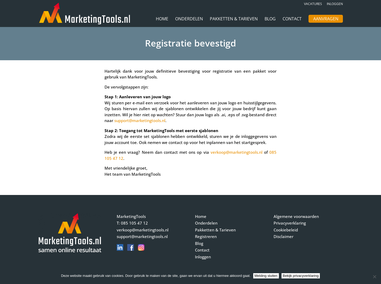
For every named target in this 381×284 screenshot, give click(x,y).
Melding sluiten (266, 276)
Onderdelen (189, 19)
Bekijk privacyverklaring (301, 276)
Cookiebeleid (286, 229)
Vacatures (313, 4)
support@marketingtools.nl (139, 120)
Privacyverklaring (290, 223)
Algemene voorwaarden (296, 216)
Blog (270, 19)
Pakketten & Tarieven (234, 19)
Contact (292, 19)
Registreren (206, 236)
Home (162, 19)
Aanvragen (325, 19)
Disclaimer (283, 236)
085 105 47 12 (134, 223)
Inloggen (335, 4)
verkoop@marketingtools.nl (236, 152)
